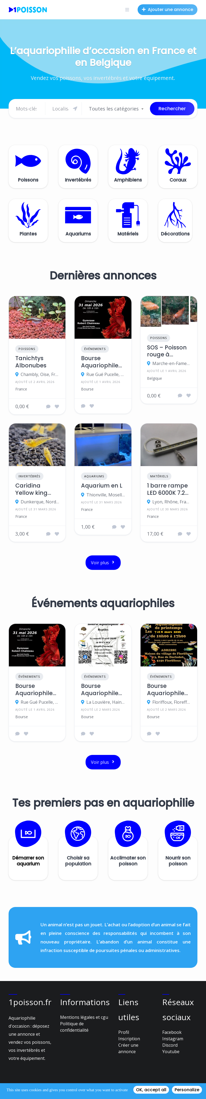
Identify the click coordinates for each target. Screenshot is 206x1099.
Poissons (27, 349)
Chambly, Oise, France (40, 374)
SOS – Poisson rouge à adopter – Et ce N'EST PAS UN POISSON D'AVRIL (167, 351)
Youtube (170, 1051)
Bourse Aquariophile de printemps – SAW (166, 690)
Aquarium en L (101, 485)
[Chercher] (65, 108)
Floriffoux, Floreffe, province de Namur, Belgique (171, 702)
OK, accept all (151, 1090)
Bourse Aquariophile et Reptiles (99, 690)
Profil (123, 1032)
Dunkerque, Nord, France (40, 502)
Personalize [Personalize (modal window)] (187, 1090)
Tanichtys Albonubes (30, 362)
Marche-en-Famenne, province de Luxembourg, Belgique (171, 363)
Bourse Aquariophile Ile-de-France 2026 (101, 362)
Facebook (172, 1032)
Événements (95, 349)
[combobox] (115, 108)
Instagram (172, 1039)
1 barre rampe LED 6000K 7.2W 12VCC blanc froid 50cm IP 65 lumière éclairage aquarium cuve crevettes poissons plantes (169, 489)
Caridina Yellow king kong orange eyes (34, 489)
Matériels (159, 476)
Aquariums (94, 476)
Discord (170, 1045)
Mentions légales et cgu (84, 1017)
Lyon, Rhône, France (171, 502)
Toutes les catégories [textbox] (114, 108)
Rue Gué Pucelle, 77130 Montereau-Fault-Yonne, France (105, 374)
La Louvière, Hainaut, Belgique (105, 702)
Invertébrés (29, 476)
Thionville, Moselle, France (105, 495)
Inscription (129, 1039)
